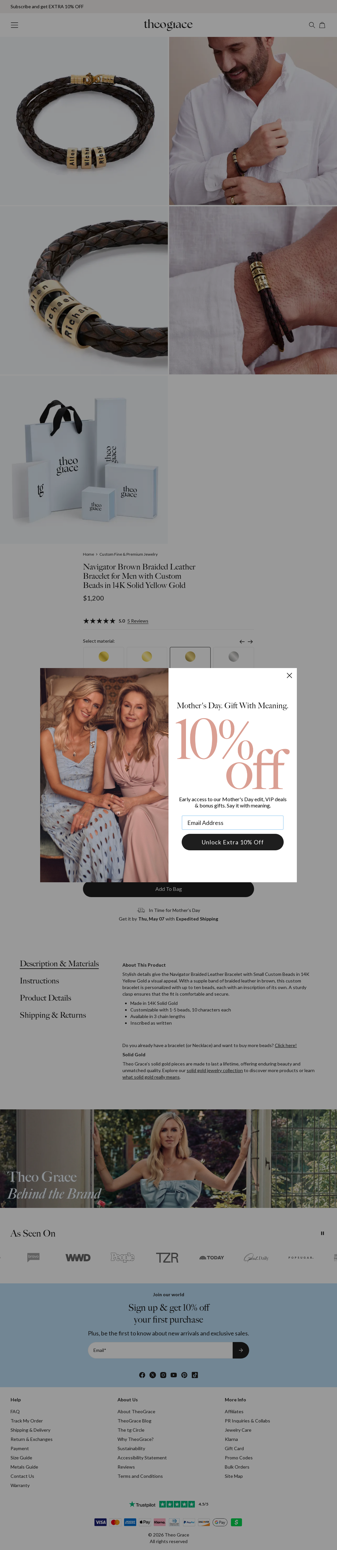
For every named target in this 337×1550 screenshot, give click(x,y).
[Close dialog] (289, 675)
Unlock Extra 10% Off (233, 842)
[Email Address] (233, 822)
